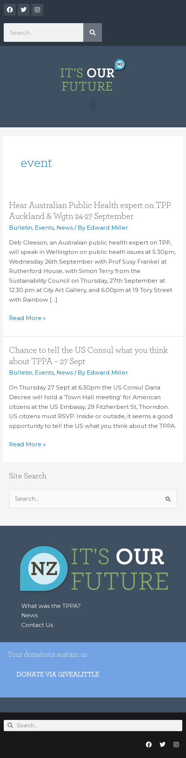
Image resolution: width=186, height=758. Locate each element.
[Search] (92, 32)
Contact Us (37, 624)
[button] (92, 104)
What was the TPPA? (51, 605)
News (64, 227)
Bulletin (20, 227)
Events (44, 227)
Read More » (27, 318)
